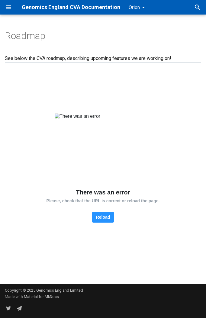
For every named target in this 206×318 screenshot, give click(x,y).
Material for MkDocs (41, 296)
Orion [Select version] (134, 7)
